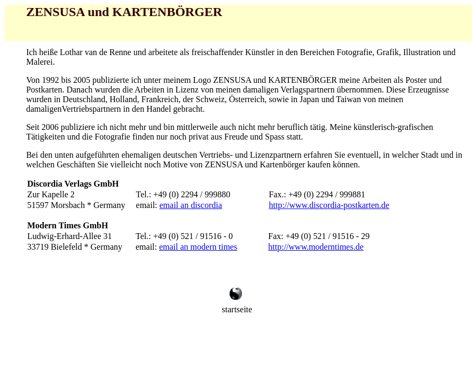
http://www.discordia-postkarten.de (329, 205)
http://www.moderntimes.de (316, 246)
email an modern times (198, 246)
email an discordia (191, 205)
